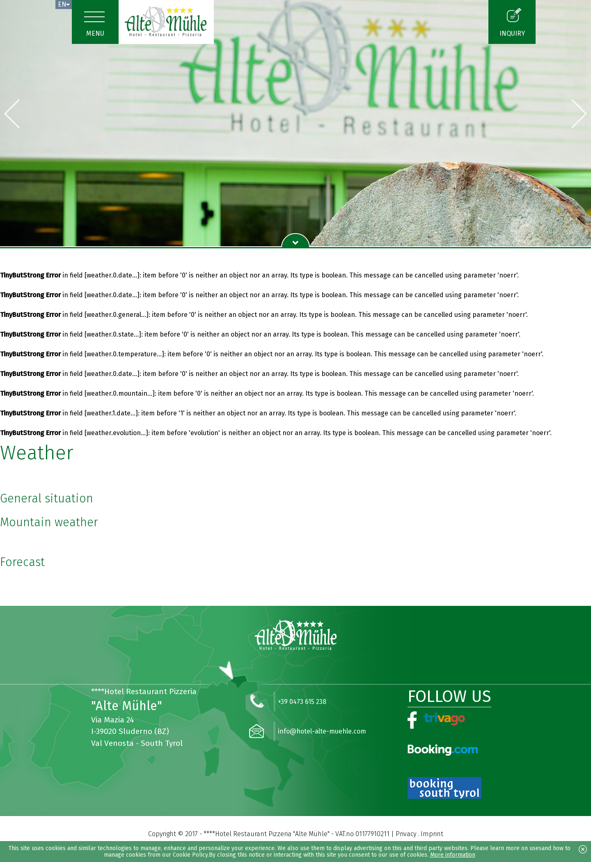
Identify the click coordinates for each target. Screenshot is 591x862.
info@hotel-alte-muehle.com (322, 731)
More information (452, 854)
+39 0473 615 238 (302, 702)
